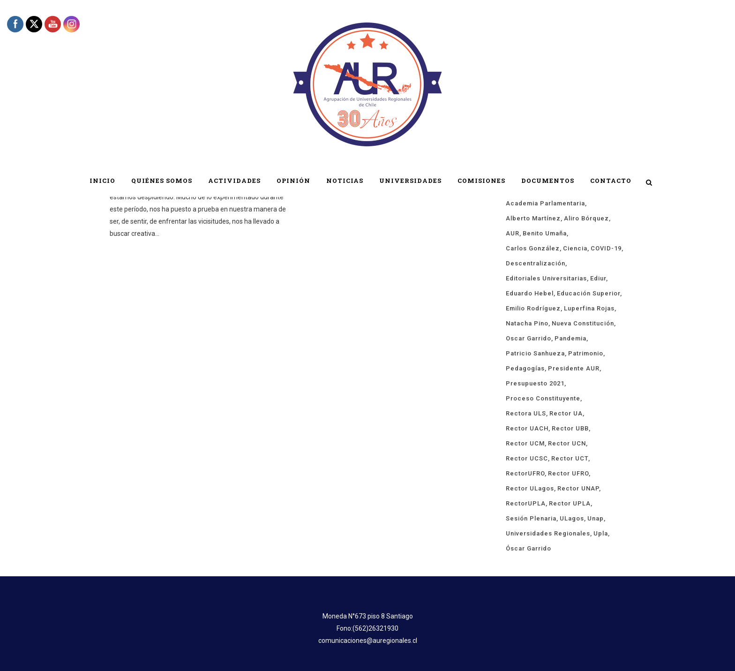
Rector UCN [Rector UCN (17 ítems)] (567, 443)
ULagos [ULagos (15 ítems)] (572, 518)
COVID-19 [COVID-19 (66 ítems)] (606, 248)
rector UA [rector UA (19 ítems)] (566, 413)
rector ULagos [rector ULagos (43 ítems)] (530, 488)
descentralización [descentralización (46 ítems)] (535, 263)
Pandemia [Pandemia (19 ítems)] (570, 338)
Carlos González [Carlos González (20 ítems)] (533, 248)
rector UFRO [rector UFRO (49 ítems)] (568, 473)
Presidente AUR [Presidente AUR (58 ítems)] (574, 368)
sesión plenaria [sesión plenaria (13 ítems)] (531, 518)
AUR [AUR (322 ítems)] (512, 233)
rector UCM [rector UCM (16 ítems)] (525, 443)
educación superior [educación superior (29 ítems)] (588, 293)
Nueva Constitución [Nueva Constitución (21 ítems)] (583, 323)
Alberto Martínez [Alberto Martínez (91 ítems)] (533, 218)
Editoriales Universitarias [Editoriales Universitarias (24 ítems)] (546, 278)
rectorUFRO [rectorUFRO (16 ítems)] (525, 473)
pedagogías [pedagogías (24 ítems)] (525, 368)
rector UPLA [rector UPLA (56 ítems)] (570, 503)
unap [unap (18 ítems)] (595, 518)
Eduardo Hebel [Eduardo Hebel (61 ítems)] (530, 293)
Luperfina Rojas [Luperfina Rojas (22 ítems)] (589, 308)
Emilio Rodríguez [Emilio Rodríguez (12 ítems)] (533, 308)
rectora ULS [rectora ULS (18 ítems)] (526, 413)
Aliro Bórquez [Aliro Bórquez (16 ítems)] (586, 218)
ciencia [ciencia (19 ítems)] (575, 248)
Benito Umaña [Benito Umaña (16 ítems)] (545, 233)
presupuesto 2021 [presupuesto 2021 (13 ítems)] (535, 383)
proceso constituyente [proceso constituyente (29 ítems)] (543, 398)
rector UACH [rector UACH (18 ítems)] (527, 428)
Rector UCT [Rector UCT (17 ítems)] (569, 458)
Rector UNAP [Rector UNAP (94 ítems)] (578, 488)
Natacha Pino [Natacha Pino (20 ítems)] (527, 323)
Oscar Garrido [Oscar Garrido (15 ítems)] (528, 338)
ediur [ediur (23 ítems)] (598, 278)
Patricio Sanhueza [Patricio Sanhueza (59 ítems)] (535, 353)
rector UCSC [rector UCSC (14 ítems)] (527, 458)
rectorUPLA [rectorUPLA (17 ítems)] (526, 503)
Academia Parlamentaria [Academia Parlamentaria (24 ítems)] (545, 203)
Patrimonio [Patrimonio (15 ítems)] (585, 353)
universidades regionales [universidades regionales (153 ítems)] (548, 533)
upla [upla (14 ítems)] (600, 533)
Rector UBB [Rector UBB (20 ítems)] (570, 428)
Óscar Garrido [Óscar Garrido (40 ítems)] (528, 548)
